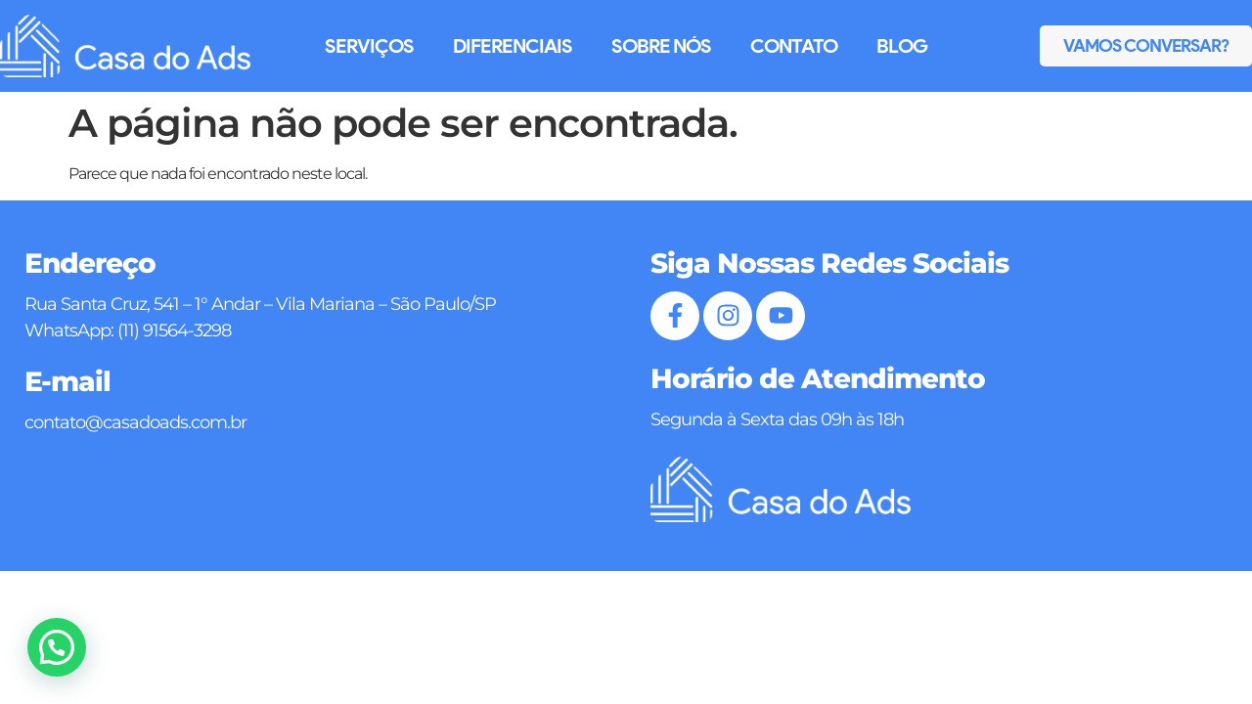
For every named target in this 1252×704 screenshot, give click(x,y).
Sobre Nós (661, 46)
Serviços (369, 46)
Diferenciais (512, 46)
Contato (793, 46)
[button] (56, 647)
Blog (901, 46)
